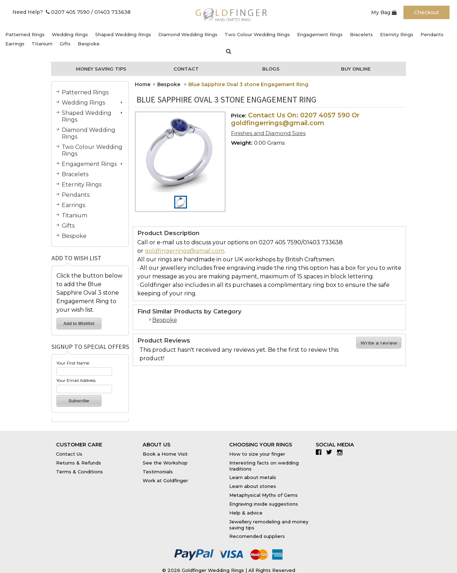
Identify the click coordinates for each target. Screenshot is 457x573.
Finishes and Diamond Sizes (268, 133)
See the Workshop (165, 463)
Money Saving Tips (101, 69)
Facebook (320, 452)
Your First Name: (73, 363)
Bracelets (361, 34)
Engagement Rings (320, 34)
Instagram (341, 452)
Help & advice (246, 513)
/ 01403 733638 (111, 12)
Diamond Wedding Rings (188, 34)
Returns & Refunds (78, 463)
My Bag (384, 12)
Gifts (65, 43)
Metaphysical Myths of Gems (263, 495)
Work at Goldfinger (165, 480)
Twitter (330, 452)
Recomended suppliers (257, 536)
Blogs (271, 69)
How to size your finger (257, 454)
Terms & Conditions (79, 471)
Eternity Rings (396, 34)
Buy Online (355, 69)
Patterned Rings (25, 34)
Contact (186, 69)
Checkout (426, 12)
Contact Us (69, 454)
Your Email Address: (76, 380)
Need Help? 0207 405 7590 (51, 12)
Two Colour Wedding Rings (257, 34)
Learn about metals (252, 477)
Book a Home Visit (165, 454)
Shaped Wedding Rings (123, 34)
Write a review (378, 343)
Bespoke (89, 43)
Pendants (432, 34)
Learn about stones (252, 486)
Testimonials (158, 471)
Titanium (42, 43)
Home (142, 84)
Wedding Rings (70, 34)
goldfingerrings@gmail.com (184, 250)
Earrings (14, 43)
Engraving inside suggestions (263, 504)
